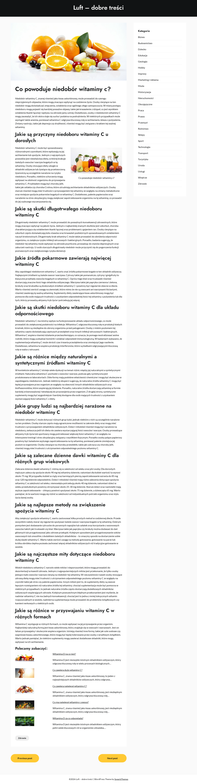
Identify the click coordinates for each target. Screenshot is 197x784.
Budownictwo (145, 43)
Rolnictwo (143, 128)
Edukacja (142, 55)
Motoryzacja (144, 92)
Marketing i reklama (148, 79)
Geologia (142, 61)
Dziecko (142, 49)
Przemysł (143, 122)
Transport (143, 153)
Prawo (141, 116)
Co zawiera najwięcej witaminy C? (70, 686)
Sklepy (141, 134)
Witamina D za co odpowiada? (68, 718)
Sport (141, 140)
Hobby (141, 67)
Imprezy (142, 73)
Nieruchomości (146, 98)
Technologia (144, 147)
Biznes (141, 37)
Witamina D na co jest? (64, 653)
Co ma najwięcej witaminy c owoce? (71, 702)
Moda (141, 85)
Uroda (141, 165)
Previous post (25, 758)
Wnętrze (142, 177)
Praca (141, 110)
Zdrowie (22, 738)
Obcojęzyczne (145, 104)
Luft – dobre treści (98, 7)
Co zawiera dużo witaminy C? (67, 670)
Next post (112, 758)
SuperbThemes (121, 779)
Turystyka (143, 159)
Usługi (141, 171)
